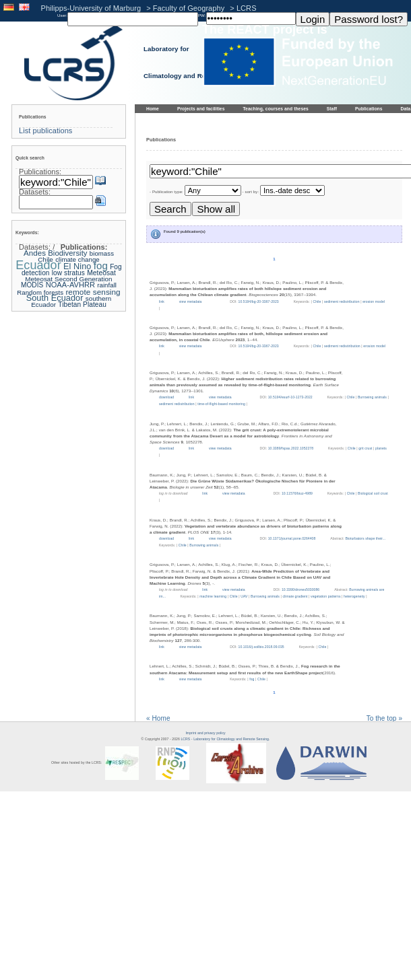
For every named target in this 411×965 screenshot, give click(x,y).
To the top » (384, 718)
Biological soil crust (373, 493)
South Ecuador (55, 298)
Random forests (40, 292)
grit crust (365, 448)
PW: (202, 15)
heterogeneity (354, 596)
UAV (244, 596)
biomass (102, 253)
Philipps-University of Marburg (91, 8)
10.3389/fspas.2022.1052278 (290, 448)
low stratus (68, 273)
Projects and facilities (201, 108)
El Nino (77, 266)
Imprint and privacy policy (205, 733)
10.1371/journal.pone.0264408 (292, 538)
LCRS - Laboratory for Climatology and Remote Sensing (224, 739)
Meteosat (101, 273)
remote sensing (92, 291)
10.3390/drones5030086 (300, 589)
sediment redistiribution (342, 346)
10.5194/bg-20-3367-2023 (259, 301)
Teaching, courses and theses (275, 108)
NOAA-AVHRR (70, 285)
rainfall (107, 285)
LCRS (246, 8)
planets (381, 448)
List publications (45, 131)
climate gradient (295, 596)
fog (251, 679)
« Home (158, 718)
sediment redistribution (342, 301)
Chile (317, 301)
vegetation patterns (325, 596)
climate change (77, 259)
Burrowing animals (372, 397)
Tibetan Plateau (82, 304)
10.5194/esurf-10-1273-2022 (290, 397)
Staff (332, 108)
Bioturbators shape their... (365, 538)
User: (62, 15)
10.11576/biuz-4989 (297, 493)
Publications (369, 108)
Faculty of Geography (188, 8)
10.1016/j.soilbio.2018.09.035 (261, 647)
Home (152, 108)
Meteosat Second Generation (68, 279)
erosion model (373, 301)
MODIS (32, 285)
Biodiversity (67, 253)
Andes (35, 253)
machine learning (212, 596)
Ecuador (38, 265)
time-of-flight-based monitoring (221, 404)
